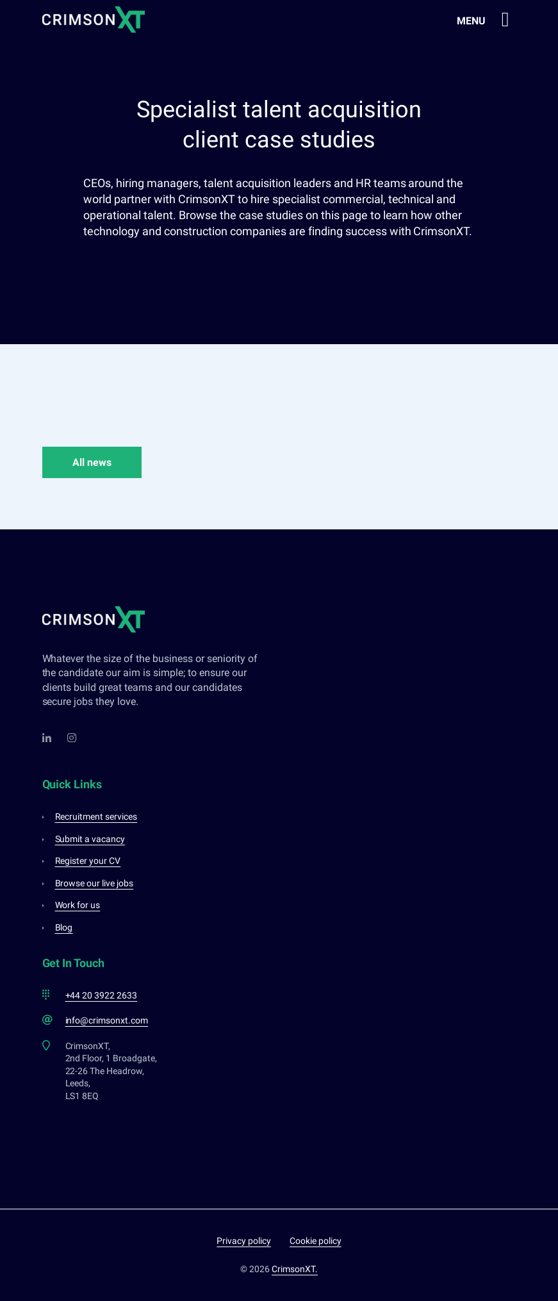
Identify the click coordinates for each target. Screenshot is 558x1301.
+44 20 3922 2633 (101, 995)
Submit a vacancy (90, 839)
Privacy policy (244, 1241)
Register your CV (88, 861)
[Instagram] (72, 738)
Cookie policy (315, 1241)
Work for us (78, 905)
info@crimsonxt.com (107, 1020)
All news (91, 462)
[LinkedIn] (47, 738)
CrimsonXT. (295, 1269)
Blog (64, 927)
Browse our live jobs (94, 883)
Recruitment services (96, 816)
